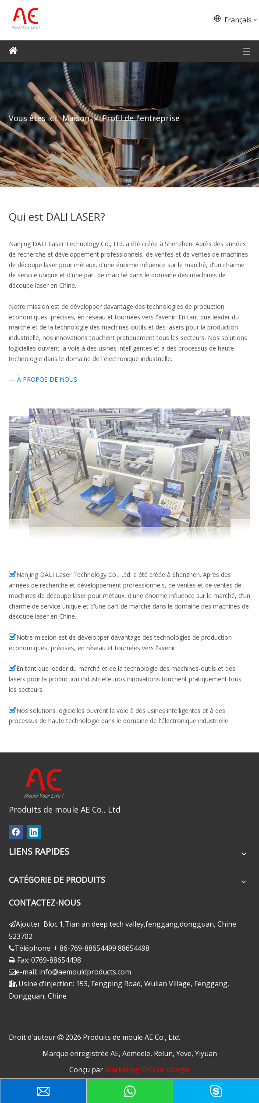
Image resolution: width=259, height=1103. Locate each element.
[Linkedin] (34, 832)
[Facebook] (16, 832)
